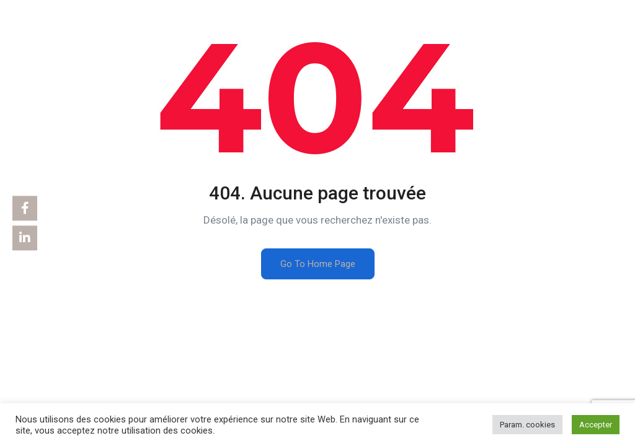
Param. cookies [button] (527, 424)
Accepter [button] (595, 424)
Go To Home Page (317, 263)
